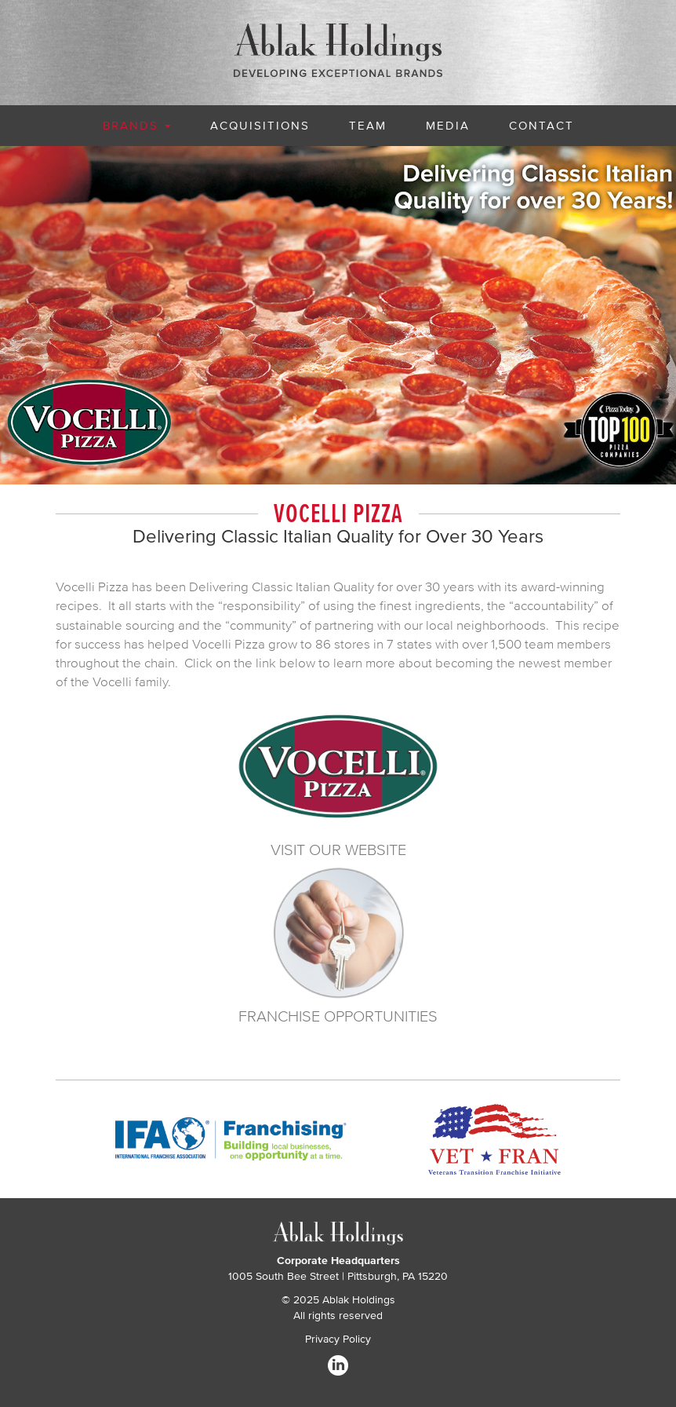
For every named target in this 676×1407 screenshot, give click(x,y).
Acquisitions (260, 125)
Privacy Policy (338, 1339)
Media (448, 125)
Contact (541, 125)
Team (368, 125)
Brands (137, 125)
